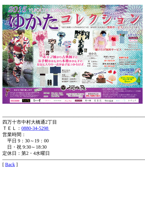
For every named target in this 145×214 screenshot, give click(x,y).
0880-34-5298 (35, 128)
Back (10, 164)
